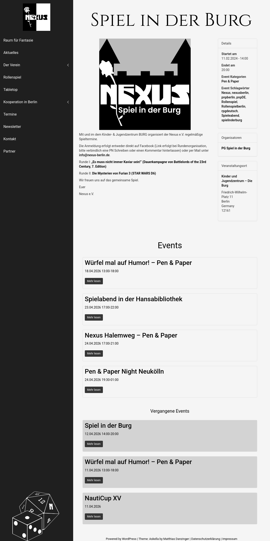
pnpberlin (228, 97)
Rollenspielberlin (233, 106)
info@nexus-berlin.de (94, 155)
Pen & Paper (230, 81)
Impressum (229, 539)
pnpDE (241, 97)
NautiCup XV (103, 498)
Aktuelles (11, 52)
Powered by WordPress (121, 539)
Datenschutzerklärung (205, 539)
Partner (9, 151)
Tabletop (10, 89)
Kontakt (9, 139)
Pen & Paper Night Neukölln (124, 371)
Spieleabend (230, 115)
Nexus (226, 93)
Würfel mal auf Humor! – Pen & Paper (138, 263)
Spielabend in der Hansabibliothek (133, 299)
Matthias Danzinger (176, 539)
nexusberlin (240, 93)
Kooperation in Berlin (20, 102)
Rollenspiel (12, 77)
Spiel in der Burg (108, 425)
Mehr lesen (94, 281)
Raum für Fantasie (18, 40)
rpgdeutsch (230, 111)
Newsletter (12, 126)
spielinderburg (232, 120)
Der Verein (11, 65)
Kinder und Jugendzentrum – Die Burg (237, 180)
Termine (10, 114)
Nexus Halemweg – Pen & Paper (131, 335)
